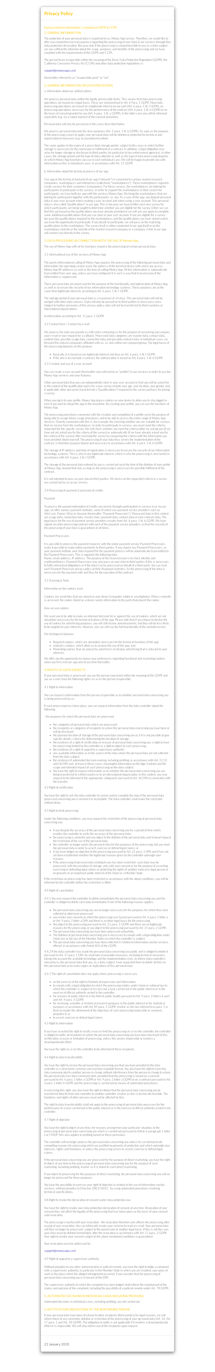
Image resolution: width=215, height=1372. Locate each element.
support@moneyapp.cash (60, 70)
